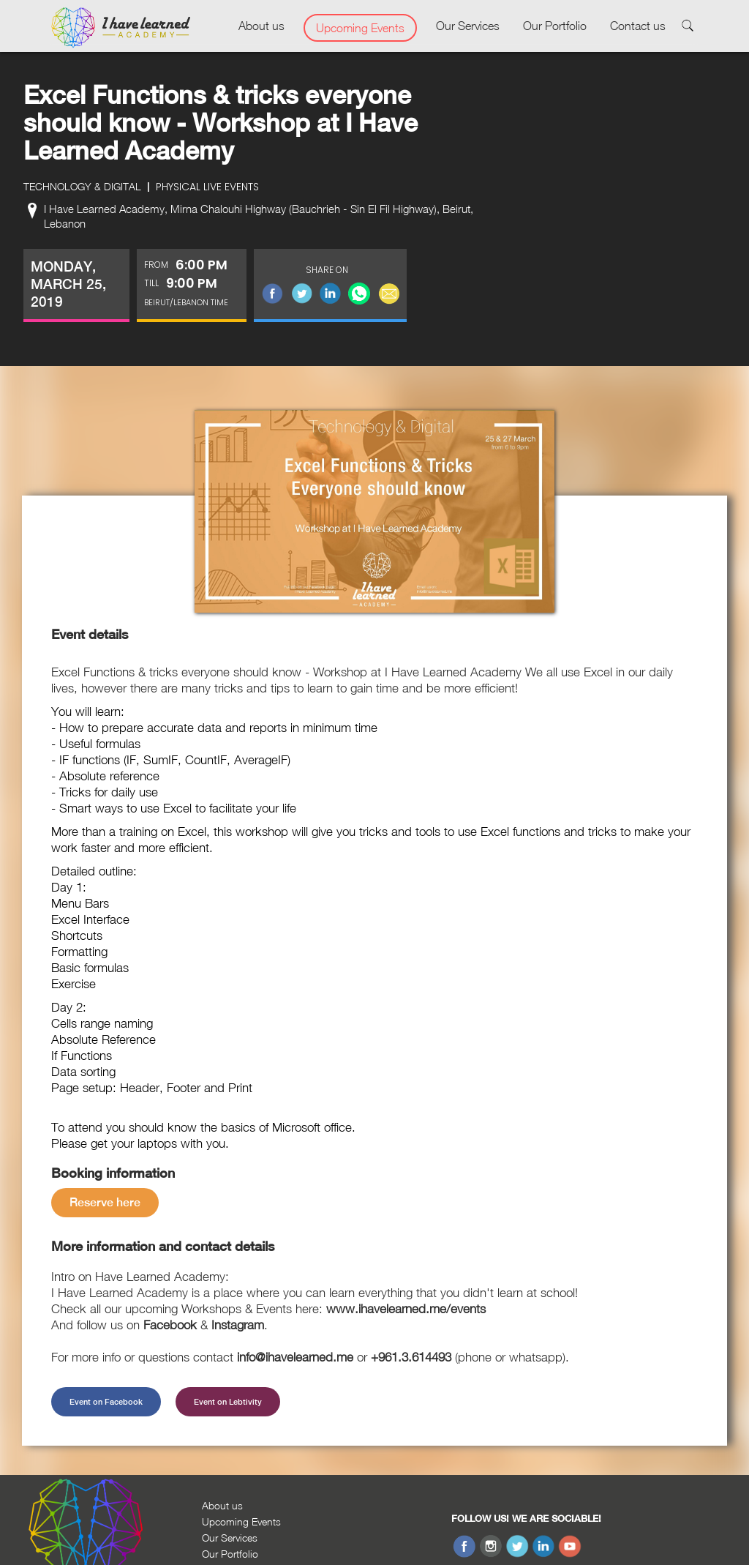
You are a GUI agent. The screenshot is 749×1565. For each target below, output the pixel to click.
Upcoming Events (360, 27)
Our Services (468, 25)
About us (261, 25)
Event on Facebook (106, 1401)
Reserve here (104, 1202)
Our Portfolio (555, 25)
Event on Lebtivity (228, 1401)
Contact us (638, 25)
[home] (120, 27)
